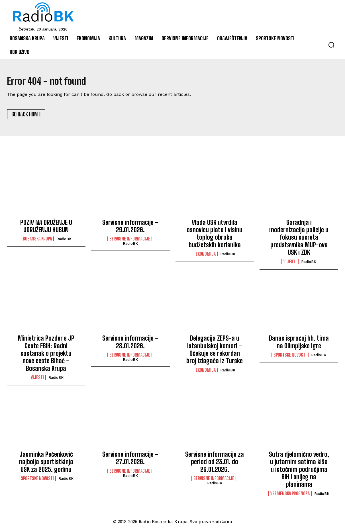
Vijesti (290, 264)
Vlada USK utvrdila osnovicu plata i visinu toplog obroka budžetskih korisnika (214, 236)
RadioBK (64, 241)
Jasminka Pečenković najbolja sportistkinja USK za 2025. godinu (46, 464)
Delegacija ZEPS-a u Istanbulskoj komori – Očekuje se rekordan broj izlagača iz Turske (214, 352)
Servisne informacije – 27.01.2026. (130, 460)
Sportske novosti (290, 357)
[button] (331, 45)
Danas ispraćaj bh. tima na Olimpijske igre (299, 344)
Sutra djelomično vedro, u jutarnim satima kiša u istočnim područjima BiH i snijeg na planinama (299, 472)
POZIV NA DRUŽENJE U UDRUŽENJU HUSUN (46, 228)
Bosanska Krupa (37, 241)
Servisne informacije (129, 241)
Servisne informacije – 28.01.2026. (130, 344)
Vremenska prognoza (290, 495)
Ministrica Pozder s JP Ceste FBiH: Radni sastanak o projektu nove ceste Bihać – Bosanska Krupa (46, 356)
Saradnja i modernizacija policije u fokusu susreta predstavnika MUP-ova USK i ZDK (298, 240)
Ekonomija (206, 256)
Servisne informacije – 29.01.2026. (130, 228)
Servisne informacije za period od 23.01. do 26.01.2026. (214, 464)
